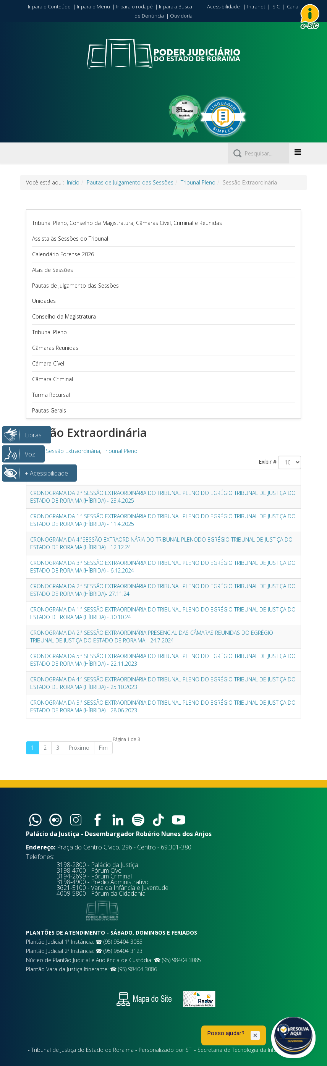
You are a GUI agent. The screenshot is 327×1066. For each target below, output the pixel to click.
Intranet (256, 6)
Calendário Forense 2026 (63, 254)
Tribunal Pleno (198, 182)
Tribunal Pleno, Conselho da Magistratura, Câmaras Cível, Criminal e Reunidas (127, 222)
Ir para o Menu (93, 6)
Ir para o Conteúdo (49, 6)
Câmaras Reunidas (55, 347)
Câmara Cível (48, 363)
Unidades (44, 300)
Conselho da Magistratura (64, 316)
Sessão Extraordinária (73, 451)
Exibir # (268, 461)
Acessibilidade (223, 6)
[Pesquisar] (258, 153)
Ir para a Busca (175, 6)
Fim (103, 747)
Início (73, 182)
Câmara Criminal (52, 379)
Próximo (79, 747)
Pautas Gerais (49, 410)
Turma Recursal (51, 394)
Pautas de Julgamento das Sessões (130, 182)
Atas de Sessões (52, 269)
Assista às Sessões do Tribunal (70, 238)
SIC (276, 6)
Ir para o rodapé (134, 6)
